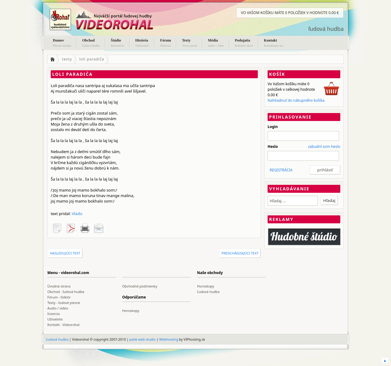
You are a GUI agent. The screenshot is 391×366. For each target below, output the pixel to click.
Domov (62, 43)
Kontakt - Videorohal (63, 324)
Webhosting (168, 339)
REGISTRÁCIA (281, 170)
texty (67, 59)
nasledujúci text (65, 253)
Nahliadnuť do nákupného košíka (296, 100)
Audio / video (57, 308)
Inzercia (53, 313)
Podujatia (244, 43)
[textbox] (293, 201)
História (142, 43)
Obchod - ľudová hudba (65, 291)
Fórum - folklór (59, 297)
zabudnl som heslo (324, 146)
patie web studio (143, 339)
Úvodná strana (59, 286)
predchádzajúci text (239, 253)
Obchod (91, 43)
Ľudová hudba (208, 291)
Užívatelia (55, 319)
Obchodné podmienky (139, 286)
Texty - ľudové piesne (63, 302)
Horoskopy (205, 286)
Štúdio (117, 43)
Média (216, 43)
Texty (189, 43)
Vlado (77, 213)
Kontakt (273, 43)
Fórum (165, 43)
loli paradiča (91, 59)
